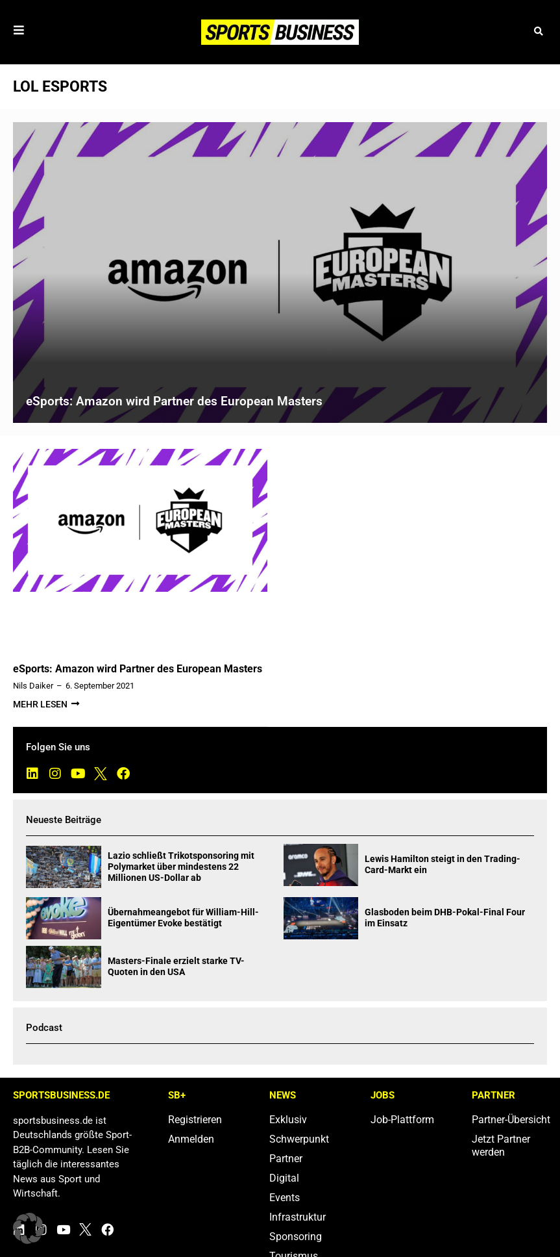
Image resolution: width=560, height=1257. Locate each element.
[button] (539, 32)
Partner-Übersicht (509, 1119)
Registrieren (195, 1119)
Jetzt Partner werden (501, 1145)
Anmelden (191, 1139)
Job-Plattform (402, 1119)
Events (284, 1197)
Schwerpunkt (299, 1139)
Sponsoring (295, 1236)
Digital (284, 1178)
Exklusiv (288, 1119)
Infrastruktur (297, 1217)
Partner (285, 1158)
